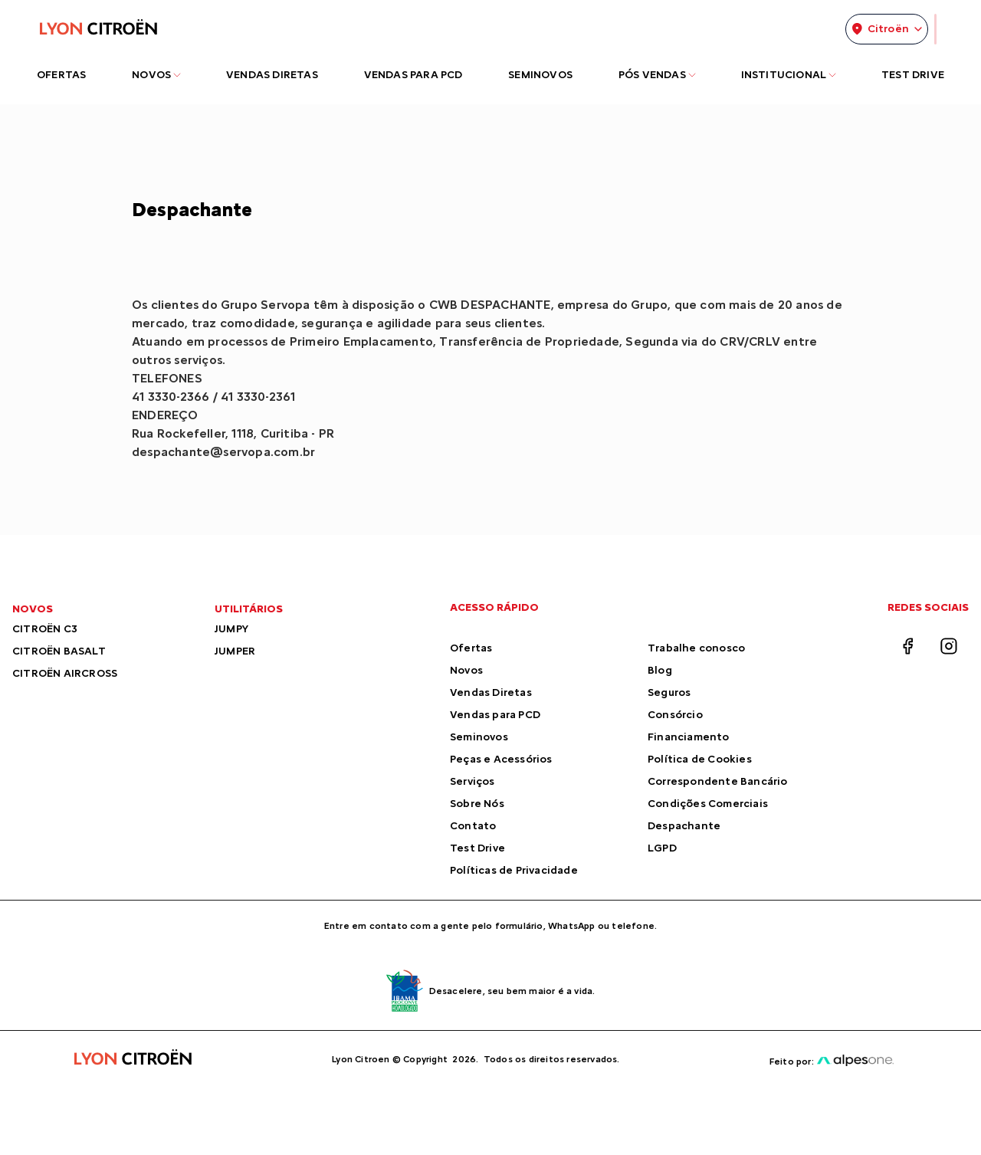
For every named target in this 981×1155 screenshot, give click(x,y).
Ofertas (471, 648)
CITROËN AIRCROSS (64, 673)
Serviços (472, 781)
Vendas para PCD (495, 714)
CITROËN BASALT (59, 651)
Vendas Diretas (491, 692)
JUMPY (231, 628)
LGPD (662, 848)
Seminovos (479, 736)
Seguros (669, 692)
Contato (473, 825)
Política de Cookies (700, 759)
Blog (660, 670)
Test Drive (477, 848)
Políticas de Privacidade (514, 870)
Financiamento (689, 736)
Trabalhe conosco (696, 648)
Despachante (684, 825)
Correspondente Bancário (718, 781)
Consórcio (675, 714)
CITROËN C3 (44, 628)
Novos (466, 670)
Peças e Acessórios (501, 759)
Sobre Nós (477, 803)
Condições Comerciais (708, 803)
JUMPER (235, 651)
